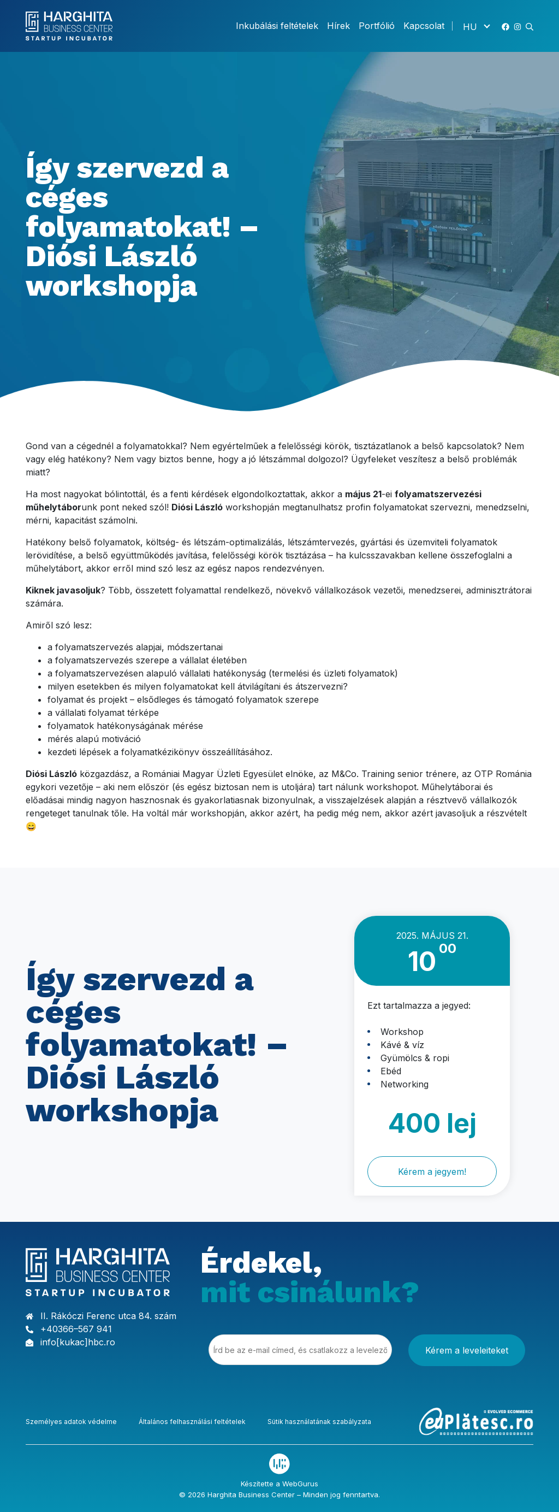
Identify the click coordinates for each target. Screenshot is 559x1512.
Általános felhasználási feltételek (192, 1420)
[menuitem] (476, 26)
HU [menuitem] (470, 26)
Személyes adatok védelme (71, 1420)
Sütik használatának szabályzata (319, 1420)
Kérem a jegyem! (432, 1171)
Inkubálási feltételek (277, 25)
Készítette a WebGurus (279, 1482)
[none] (476, 26)
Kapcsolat (423, 25)
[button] (529, 25)
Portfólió (377, 25)
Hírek (338, 25)
